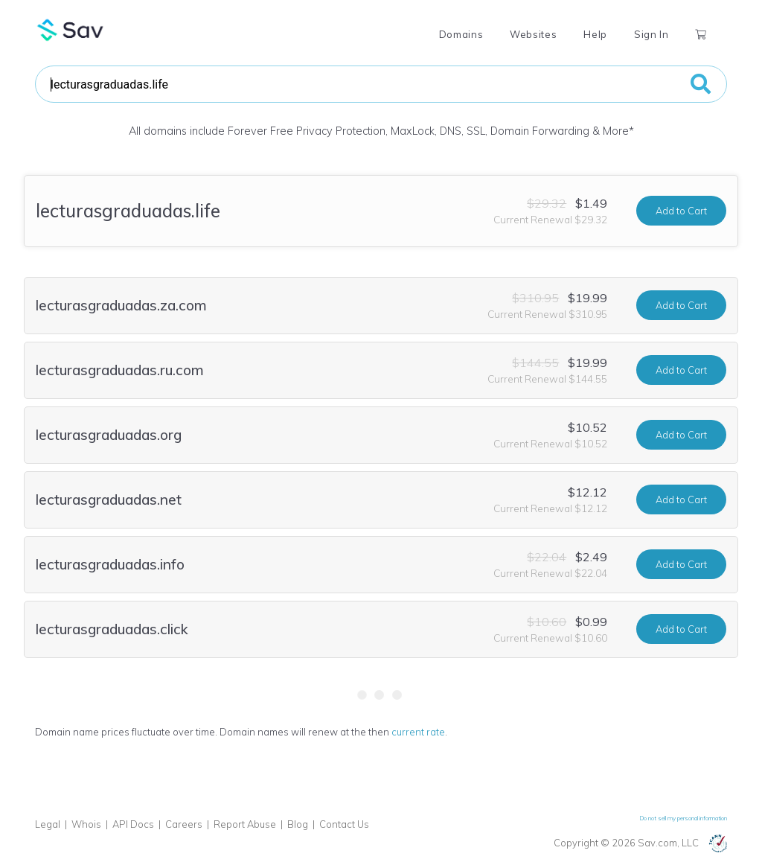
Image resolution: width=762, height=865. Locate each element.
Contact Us (344, 824)
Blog (297, 824)
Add (681, 211)
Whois (86, 824)
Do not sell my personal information (683, 818)
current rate (418, 732)
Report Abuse (245, 824)
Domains (461, 34)
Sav (70, 30)
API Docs (133, 824)
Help (595, 34)
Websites (533, 34)
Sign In (651, 34)
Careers (183, 824)
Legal (47, 824)
